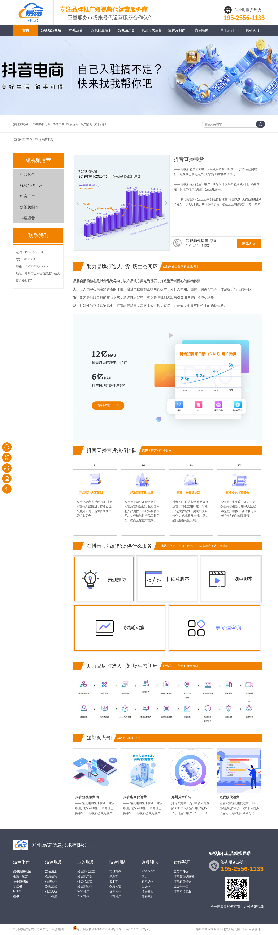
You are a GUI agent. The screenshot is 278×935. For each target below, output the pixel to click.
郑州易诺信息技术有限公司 (62, 845)
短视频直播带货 (101, 32)
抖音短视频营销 (87, 797)
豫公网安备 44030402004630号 (96, 929)
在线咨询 (248, 243)
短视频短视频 (51, 30)
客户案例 (86, 124)
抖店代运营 (84, 881)
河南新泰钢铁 (182, 881)
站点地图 (58, 929)
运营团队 (117, 861)
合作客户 (182, 861)
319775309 (29, 259)
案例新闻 (202, 30)
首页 (25, 30)
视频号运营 (20, 876)
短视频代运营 (229, 797)
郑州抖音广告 (181, 797)
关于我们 (227, 30)
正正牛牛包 (181, 886)
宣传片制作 (176, 30)
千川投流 (51, 896)
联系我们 (252, 30)
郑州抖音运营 (42, 124)
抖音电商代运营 (135, 797)
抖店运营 (76, 30)
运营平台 (21, 861)
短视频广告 (126, 30)
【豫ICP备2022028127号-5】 (134, 929)
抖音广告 (58, 124)
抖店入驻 (51, 891)
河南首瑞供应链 (184, 876)
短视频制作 (29, 207)
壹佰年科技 (181, 871)
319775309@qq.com (37, 266)
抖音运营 (27, 175)
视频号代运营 (152, 30)
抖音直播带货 (44, 139)
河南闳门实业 (182, 891)
